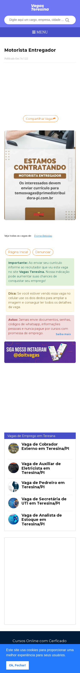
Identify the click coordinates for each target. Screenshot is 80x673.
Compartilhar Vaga (40, 118)
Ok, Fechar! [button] (17, 665)
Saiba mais (63, 334)
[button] (67, 655)
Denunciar (43, 252)
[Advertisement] (40, 88)
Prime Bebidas (43, 235)
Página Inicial (18, 252)
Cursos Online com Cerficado (40, 641)
